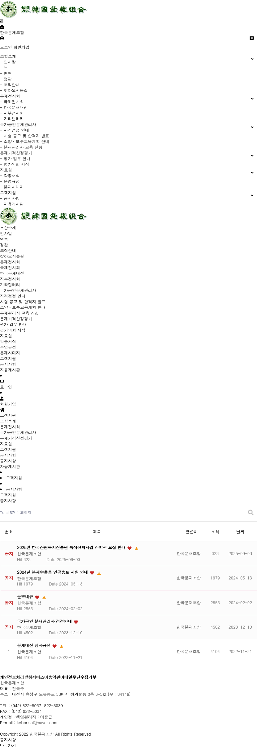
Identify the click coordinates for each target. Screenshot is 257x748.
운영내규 (25, 596)
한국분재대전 (12, 273)
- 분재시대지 (12, 187)
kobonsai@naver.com (37, 722)
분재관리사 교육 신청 (19, 313)
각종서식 (8, 341)
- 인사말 (8, 62)
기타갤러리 (10, 284)
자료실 (6, 443)
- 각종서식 (10, 175)
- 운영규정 (10, 181)
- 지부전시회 (12, 113)
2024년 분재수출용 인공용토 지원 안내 (53, 572)
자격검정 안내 (12, 296)
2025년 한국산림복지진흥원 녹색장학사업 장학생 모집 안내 (72, 547)
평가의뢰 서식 (12, 330)
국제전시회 (10, 267)
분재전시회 (10, 426)
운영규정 (8, 347)
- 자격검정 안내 (14, 130)
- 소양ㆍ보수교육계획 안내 (24, 141)
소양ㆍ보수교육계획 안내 (23, 307)
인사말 (6, 233)
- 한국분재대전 (14, 107)
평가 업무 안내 (13, 324)
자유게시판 (10, 369)
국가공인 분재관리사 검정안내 (45, 621)
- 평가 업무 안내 (15, 158)
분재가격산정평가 (16, 438)
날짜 (240, 531)
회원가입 (21, 47)
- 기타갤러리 (12, 118)
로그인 (6, 47)
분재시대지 (10, 352)
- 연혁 (6, 73)
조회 (215, 531)
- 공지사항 (10, 198)
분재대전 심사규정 (34, 645)
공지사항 (8, 364)
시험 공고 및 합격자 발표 (23, 301)
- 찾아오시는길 (14, 90)
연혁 (4, 239)
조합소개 (8, 421)
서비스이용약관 (46, 677)
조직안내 (8, 250)
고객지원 (8, 449)
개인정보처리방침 (16, 677)
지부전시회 (10, 279)
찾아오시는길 (12, 256)
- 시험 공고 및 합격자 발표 (24, 135)
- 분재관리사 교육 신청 (21, 147)
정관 (4, 244)
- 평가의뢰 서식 (14, 164)
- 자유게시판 (12, 204)
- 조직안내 (10, 84)
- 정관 (6, 79)
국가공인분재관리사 (18, 432)
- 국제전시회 (12, 101)
